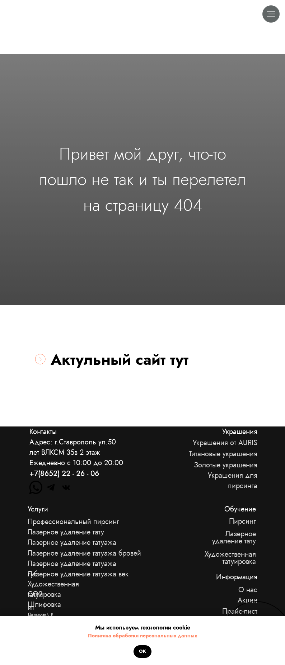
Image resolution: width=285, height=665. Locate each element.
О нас (247, 590)
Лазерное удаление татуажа (72, 542)
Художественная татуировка (230, 558)
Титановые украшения (223, 454)
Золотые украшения (225, 465)
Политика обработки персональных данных (142, 635)
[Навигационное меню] (271, 13)
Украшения (239, 431)
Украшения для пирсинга (232, 480)
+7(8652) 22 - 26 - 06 (64, 473)
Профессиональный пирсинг (73, 522)
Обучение (240, 509)
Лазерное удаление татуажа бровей (84, 553)
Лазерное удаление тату (234, 537)
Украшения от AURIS (225, 443)
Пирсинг (242, 521)
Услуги (38, 509)
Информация (236, 577)
